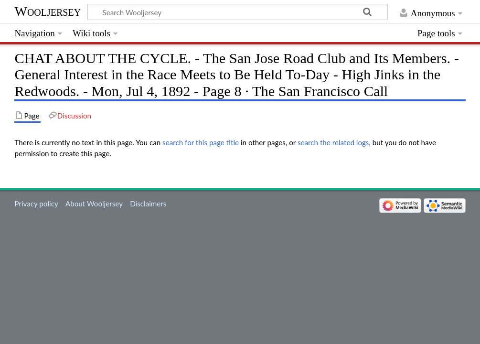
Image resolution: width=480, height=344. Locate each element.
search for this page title (200, 142)
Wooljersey (47, 11)
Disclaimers (148, 203)
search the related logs (333, 142)
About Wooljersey (94, 203)
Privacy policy (36, 203)
